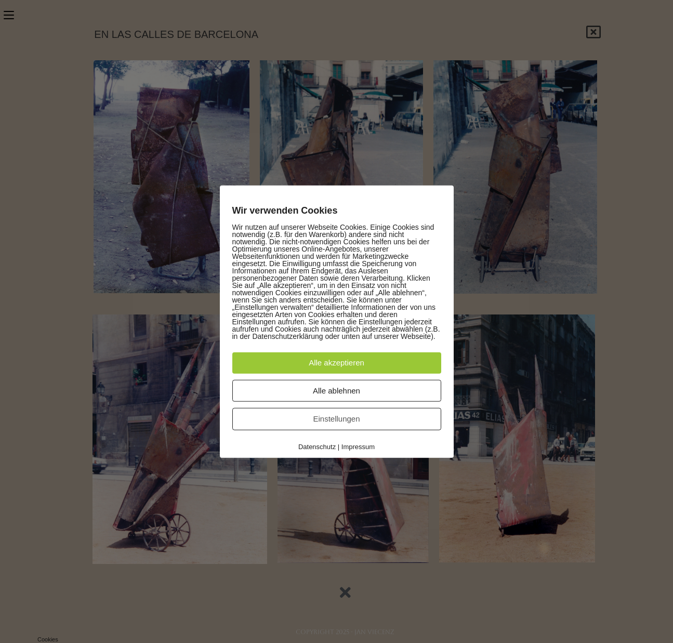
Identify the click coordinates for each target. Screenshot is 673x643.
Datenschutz (317, 447)
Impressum (358, 447)
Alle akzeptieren (336, 362)
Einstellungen (336, 418)
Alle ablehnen (336, 390)
